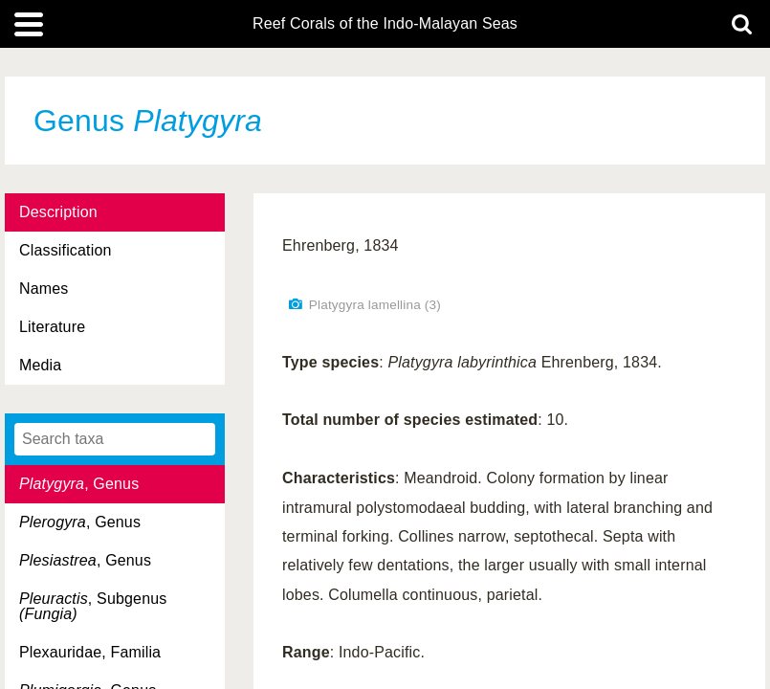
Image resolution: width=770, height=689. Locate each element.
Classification (65, 250)
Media (40, 365)
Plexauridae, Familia (90, 652)
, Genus (79, 484)
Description (58, 212)
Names (43, 288)
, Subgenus (92, 606)
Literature (52, 327)
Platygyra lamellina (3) (375, 305)
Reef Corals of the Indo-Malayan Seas (385, 24)
